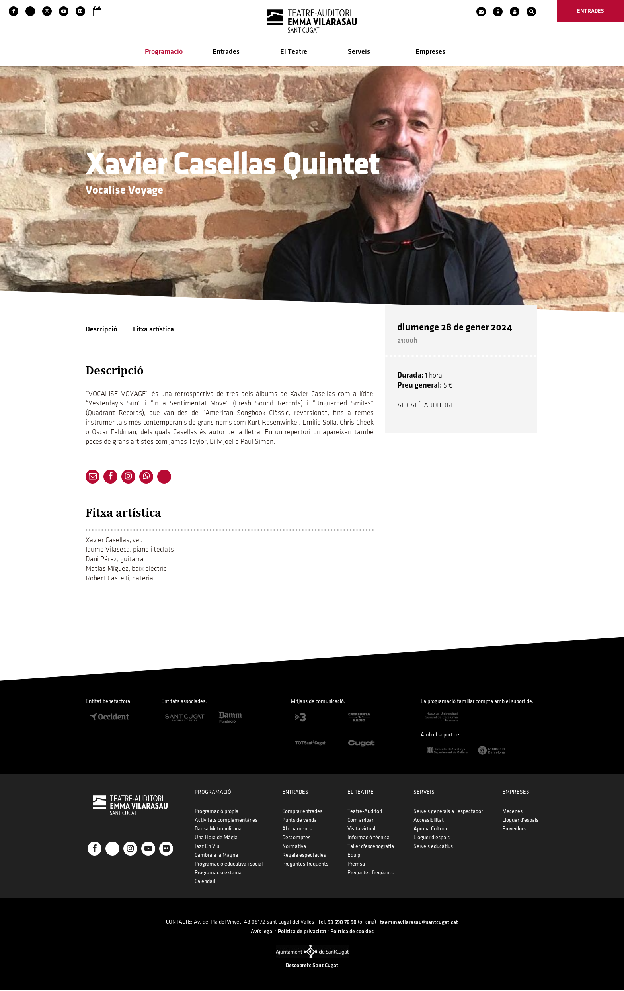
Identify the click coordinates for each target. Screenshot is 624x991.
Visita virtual (361, 829)
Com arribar (360, 821)
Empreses (430, 52)
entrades (590, 11)
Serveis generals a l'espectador (448, 812)
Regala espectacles (304, 856)
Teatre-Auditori (364, 812)
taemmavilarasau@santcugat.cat (419, 923)
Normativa (294, 847)
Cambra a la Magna (216, 856)
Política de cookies (352, 932)
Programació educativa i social (229, 865)
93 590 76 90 (342, 923)
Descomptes (296, 838)
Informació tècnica (368, 838)
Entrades (226, 52)
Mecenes (512, 812)
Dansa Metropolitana (218, 829)
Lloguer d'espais (431, 838)
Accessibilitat (428, 821)
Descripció (101, 330)
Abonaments (297, 829)
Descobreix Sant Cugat (312, 966)
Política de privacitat (302, 932)
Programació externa (218, 873)
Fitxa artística (153, 330)
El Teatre (293, 52)
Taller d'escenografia (370, 847)
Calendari (205, 882)
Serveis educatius (433, 847)
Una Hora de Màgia (216, 838)
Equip (353, 856)
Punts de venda (299, 821)
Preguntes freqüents (305, 865)
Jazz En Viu (207, 847)
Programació (164, 52)
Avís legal (262, 932)
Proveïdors (514, 829)
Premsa (356, 865)
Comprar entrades (302, 812)
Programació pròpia (216, 812)
